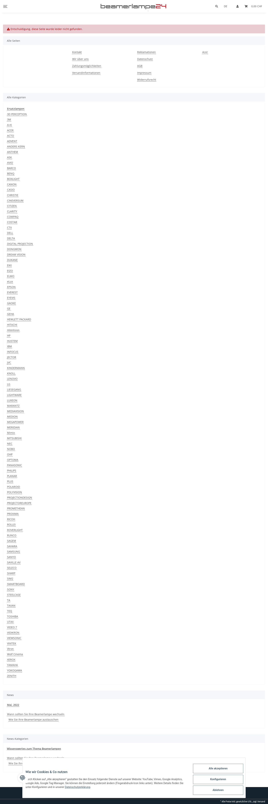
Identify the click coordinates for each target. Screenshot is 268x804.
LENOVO (12, 378)
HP (8, 335)
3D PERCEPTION (17, 114)
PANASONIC (14, 465)
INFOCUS (12, 351)
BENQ (10, 173)
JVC (9, 362)
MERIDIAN (13, 427)
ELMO (10, 276)
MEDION (12, 416)
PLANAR (12, 476)
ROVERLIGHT (15, 530)
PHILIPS (11, 470)
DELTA (11, 238)
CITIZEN (12, 206)
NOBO (11, 449)
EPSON (11, 287)
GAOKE (11, 303)
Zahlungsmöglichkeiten (86, 66)
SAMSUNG (13, 551)
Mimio (11, 432)
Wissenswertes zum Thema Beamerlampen (34, 748)
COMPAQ (12, 216)
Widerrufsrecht (146, 79)
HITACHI (12, 324)
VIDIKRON (13, 632)
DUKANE (12, 260)
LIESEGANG (14, 389)
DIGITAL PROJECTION (20, 243)
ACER (10, 130)
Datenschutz (145, 59)
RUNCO (11, 535)
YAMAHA (12, 665)
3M (9, 119)
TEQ (9, 611)
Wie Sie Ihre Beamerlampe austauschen (33, 719)
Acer (205, 52)
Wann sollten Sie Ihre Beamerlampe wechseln (35, 714)
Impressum (144, 72)
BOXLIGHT (13, 179)
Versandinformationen (86, 72)
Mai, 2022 (13, 705)
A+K (9, 125)
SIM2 (10, 578)
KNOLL (11, 373)
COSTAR (12, 222)
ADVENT (12, 141)
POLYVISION (14, 492)
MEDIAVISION (15, 411)
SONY (10, 589)
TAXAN (11, 605)
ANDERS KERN (16, 146)
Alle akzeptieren (215, 771)
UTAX (10, 622)
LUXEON (12, 400)
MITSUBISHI (14, 438)
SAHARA (12, 546)
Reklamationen (146, 52)
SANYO (11, 557)
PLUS (10, 481)
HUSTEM (12, 341)
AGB (139, 66)
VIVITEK (11, 643)
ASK (9, 157)
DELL (10, 233)
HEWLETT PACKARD (19, 319)
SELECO (12, 568)
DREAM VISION (16, 254)
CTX (9, 227)
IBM (9, 346)
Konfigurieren (215, 781)
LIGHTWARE (14, 395)
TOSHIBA (12, 616)
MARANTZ (13, 405)
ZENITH (11, 676)
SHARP (11, 573)
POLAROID (13, 487)
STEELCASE (14, 595)
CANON (12, 184)
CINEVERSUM (15, 200)
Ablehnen (215, 790)
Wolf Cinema (15, 654)
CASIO (11, 189)
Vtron (10, 649)
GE (8, 308)
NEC (9, 443)
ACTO (10, 135)
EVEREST (12, 292)
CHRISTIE (12, 195)
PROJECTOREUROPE (19, 503)
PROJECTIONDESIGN (19, 497)
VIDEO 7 (12, 627)
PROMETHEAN (16, 508)
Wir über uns (80, 59)
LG (8, 384)
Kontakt (77, 52)
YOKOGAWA (14, 670)
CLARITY (12, 211)
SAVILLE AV (13, 562)
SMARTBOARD (16, 584)
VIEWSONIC (14, 638)
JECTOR (11, 357)
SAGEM (11, 541)
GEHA (10, 314)
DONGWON (14, 249)
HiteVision (13, 330)
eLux (10, 281)
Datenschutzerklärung (101, 788)
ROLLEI (11, 524)
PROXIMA (13, 514)
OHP (9, 454)
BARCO (11, 168)
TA (8, 600)
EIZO (10, 270)
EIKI (9, 265)
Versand (261, 801)
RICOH (11, 519)
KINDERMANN (16, 368)
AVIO (10, 162)
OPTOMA (12, 460)
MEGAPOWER (15, 422)
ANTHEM (12, 152)
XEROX (11, 659)
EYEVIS (11, 297)
